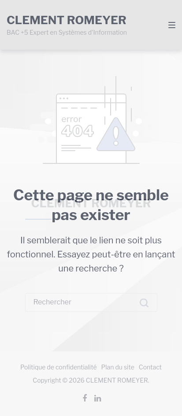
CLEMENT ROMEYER (91, 203)
